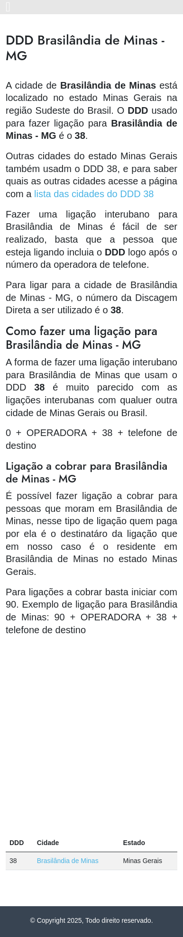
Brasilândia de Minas (68, 860)
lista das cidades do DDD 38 (94, 194)
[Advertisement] (91, 735)
